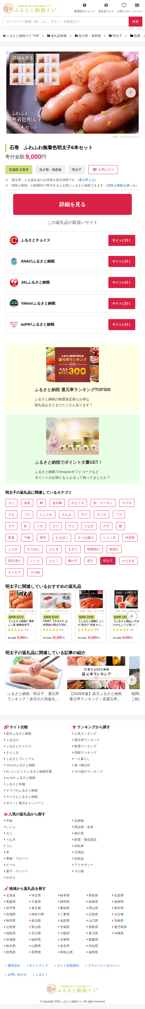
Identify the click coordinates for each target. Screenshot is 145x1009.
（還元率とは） (87, 180)
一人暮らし (82, 758)
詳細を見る (22, 58)
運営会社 (12, 965)
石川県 (36, 933)
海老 (27, 503)
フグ (119, 514)
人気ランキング (85, 733)
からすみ (128, 561)
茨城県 (11, 939)
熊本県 (119, 908)
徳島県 (93, 927)
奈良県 (65, 945)
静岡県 (65, 901)
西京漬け (14, 561)
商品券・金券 (83, 827)
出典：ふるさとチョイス (126, 136)
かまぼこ (62, 537)
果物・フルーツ (17, 858)
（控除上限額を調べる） (121, 185)
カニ (11, 503)
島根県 (93, 901)
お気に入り (123, 8)
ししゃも (46, 514)
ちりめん (33, 549)
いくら (35, 561)
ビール (11, 864)
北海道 (11, 895)
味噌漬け (93, 549)
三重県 (65, 914)
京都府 (65, 927)
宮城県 (11, 914)
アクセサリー (83, 864)
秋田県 (11, 920)
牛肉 (9, 820)
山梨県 (36, 945)
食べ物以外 (82, 765)
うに (9, 845)
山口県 (93, 920)
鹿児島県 (120, 927)
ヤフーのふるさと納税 (22, 790)
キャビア (14, 572)
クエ (11, 514)
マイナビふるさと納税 (22, 796)
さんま (66, 514)
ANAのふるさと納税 (20, 765)
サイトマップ (37, 965)
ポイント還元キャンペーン (25, 803)
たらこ (54, 561)
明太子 (116, 36)
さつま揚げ (86, 537)
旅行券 (79, 833)
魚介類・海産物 (88, 36)
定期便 (79, 820)
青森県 (11, 901)
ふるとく (40, 974)
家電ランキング (85, 746)
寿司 (43, 537)
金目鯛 (57, 503)
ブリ (27, 514)
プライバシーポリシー (102, 965)
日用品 (79, 852)
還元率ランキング (87, 739)
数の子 (73, 561)
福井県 (36, 939)
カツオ (101, 514)
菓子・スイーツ (17, 871)
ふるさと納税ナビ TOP (21, 36)
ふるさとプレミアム (20, 758)
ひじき (54, 549)
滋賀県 (65, 920)
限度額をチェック (84, 8)
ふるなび (12, 739)
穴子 (106, 526)
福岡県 (93, 952)
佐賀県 (119, 895)
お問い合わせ (16, 974)
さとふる (12, 752)
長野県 (36, 952)
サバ (84, 514)
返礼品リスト (106, 8)
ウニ (71, 526)
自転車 (79, 845)
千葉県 (36, 901)
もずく (73, 549)
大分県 (119, 914)
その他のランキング (88, 771)
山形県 (11, 927)
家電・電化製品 (85, 839)
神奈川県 (37, 914)
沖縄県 (119, 933)
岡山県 (93, 908)
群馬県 (11, 952)
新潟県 (36, 920)
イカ (40, 526)
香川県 (93, 933)
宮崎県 (119, 920)
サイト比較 (16, 727)
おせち (11, 877)
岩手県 (11, 908)
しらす (13, 549)
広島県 (93, 914)
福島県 (11, 933)
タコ (55, 526)
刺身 (11, 537)
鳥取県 (93, 895)
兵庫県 (65, 939)
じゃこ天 (109, 537)
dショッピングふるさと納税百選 (29, 771)
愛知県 (65, 908)
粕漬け (114, 549)
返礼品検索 (57, 36)
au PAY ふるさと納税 (20, 777)
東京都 (36, 908)
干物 (27, 537)
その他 (35, 572)
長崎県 (119, 901)
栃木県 (11, 945)
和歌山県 (66, 952)
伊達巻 (130, 537)
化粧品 (79, 858)
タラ (11, 526)
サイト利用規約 (67, 965)
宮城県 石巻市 (19, 169)
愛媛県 (93, 939)
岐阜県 (65, 895)
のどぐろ (77, 503)
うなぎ (89, 526)
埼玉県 (36, 895)
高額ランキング (85, 752)
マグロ (127, 503)
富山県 (36, 927)
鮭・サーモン (103, 503)
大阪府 (65, 933)
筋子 (90, 561)
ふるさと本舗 (15, 784)
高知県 (93, 945)
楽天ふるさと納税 (18, 733)
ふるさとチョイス (18, 746)
